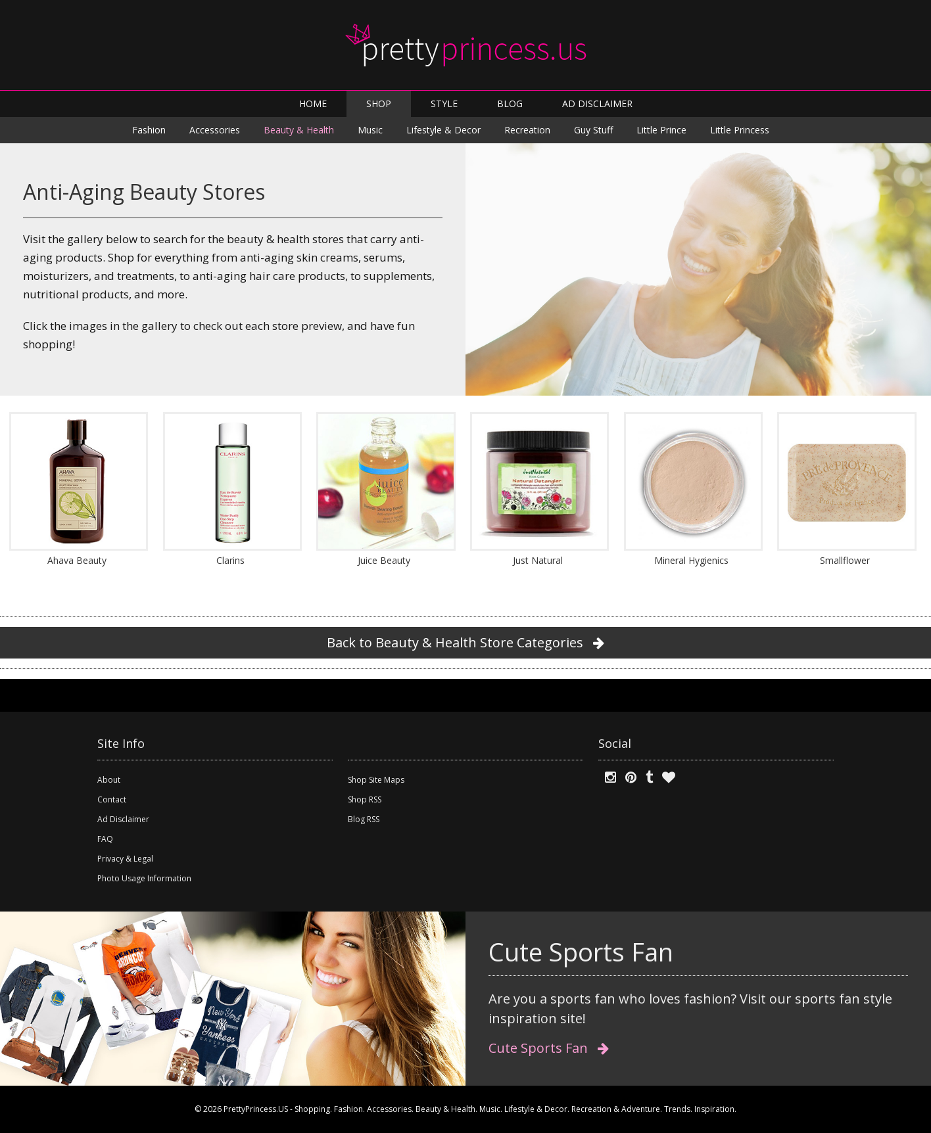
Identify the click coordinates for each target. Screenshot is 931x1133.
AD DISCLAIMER (597, 103)
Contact (111, 799)
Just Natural (538, 560)
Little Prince (661, 130)
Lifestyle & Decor (443, 130)
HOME (313, 103)
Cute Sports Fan (549, 1048)
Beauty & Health (299, 130)
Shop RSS (364, 799)
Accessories (214, 130)
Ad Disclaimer (123, 819)
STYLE (444, 103)
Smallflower (845, 560)
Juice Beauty (384, 560)
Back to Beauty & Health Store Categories (465, 642)
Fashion (149, 130)
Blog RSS (363, 819)
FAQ (105, 838)
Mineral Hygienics (691, 560)
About (108, 779)
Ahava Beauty (77, 560)
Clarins (230, 560)
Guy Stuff (593, 130)
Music (370, 130)
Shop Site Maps (376, 779)
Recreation (527, 130)
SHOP (378, 103)
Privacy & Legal (125, 858)
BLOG (510, 103)
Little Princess (739, 130)
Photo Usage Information (144, 878)
